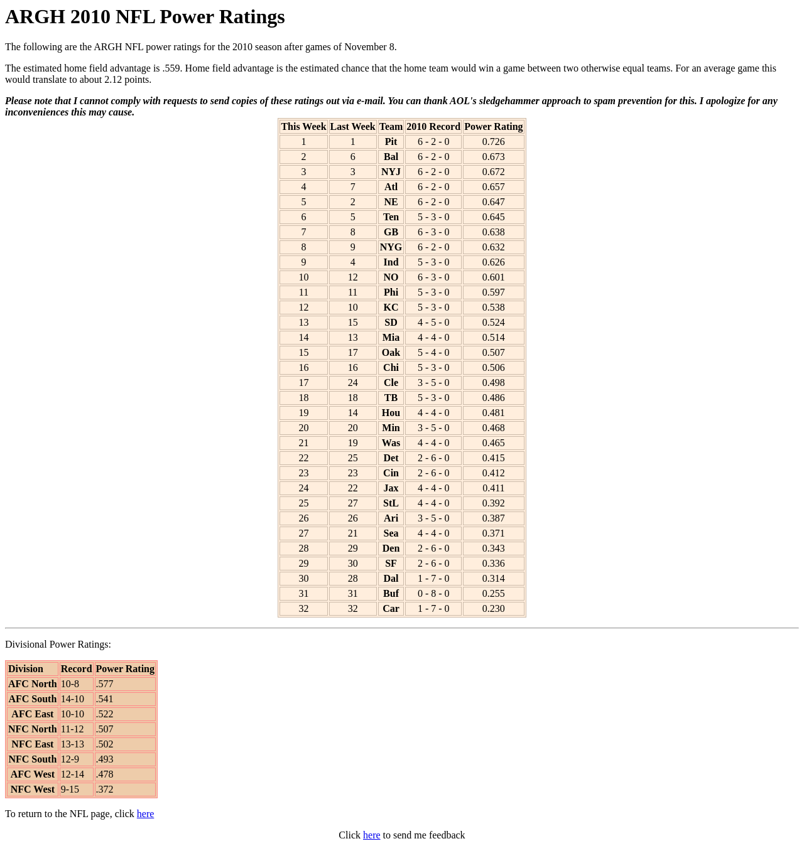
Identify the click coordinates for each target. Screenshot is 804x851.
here (146, 813)
